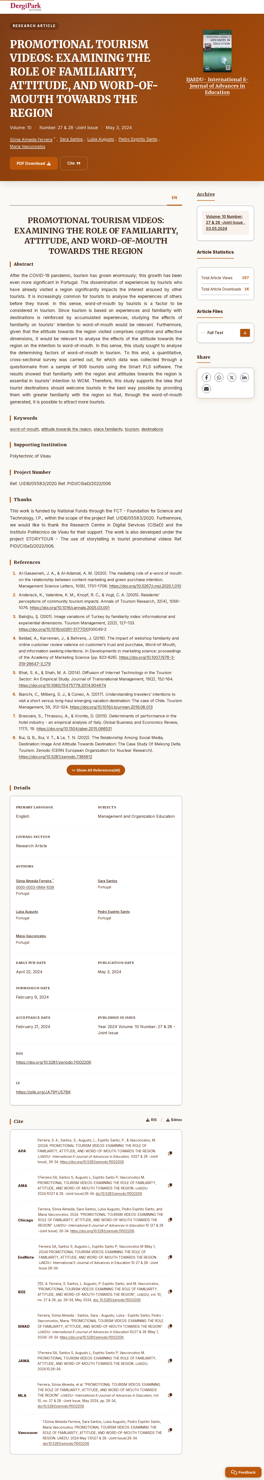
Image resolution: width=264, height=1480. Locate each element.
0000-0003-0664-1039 (35, 887)
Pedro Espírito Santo (137, 139)
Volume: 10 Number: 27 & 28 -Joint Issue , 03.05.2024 (225, 222)
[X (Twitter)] (231, 377)
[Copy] (170, 1153)
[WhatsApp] (219, 377)
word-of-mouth (24, 429)
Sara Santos (71, 139)
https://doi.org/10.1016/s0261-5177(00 (54, 629)
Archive (206, 194)
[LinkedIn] (244, 377)
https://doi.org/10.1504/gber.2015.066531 (74, 728)
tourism (132, 429)
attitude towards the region (66, 429)
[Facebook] (206, 377)
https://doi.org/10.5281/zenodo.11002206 (53, 1062)
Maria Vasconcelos (27, 146)
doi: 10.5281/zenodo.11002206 (117, 1300)
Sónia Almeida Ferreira (31, 139)
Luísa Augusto (100, 139)
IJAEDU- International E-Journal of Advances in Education (217, 86)
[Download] (245, 333)
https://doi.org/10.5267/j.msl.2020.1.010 (145, 586)
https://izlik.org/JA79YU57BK (43, 1092)
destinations (152, 429)
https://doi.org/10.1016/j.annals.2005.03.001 (70, 607)
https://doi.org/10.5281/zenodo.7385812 (55, 756)
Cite (73, 163)
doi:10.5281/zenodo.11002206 (119, 1194)
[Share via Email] (206, 388)
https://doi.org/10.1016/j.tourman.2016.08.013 (111, 707)
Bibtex (174, 1120)
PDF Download (34, 163)
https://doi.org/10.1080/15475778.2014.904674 (62, 685)
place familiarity (108, 429)
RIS (151, 1120)
